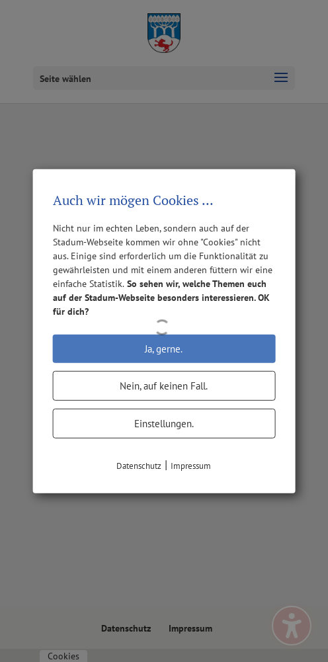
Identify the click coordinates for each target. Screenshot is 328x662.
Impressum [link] (191, 465)
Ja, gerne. (164, 348)
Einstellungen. (164, 423)
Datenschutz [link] (138, 465)
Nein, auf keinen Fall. (164, 385)
